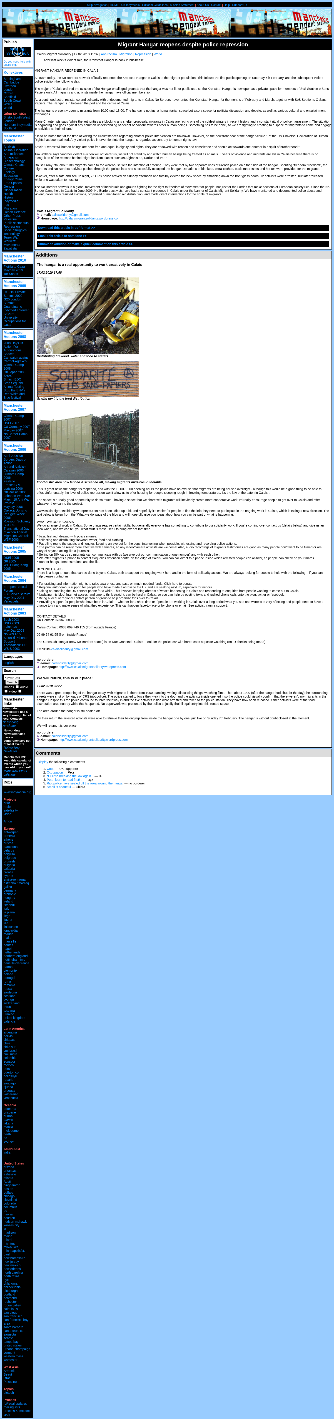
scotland (9, 996)
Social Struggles (15, 230)
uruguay (9, 1090)
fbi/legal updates (15, 1403)
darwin (8, 1120)
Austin (8, 1181)
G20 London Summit (12, 301)
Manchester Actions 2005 (15, 549)
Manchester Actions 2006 (15, 447)
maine (8, 1236)
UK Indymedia (130, 5)
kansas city (11, 1225)
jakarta (8, 1123)
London (9, 89)
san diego (10, 1312)
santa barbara (13, 1327)
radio (7, 807)
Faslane (9, 481)
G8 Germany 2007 (17, 426)
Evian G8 (10, 627)
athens (8, 839)
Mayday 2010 (13, 270)
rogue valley (12, 1305)
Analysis (9, 146)
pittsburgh (10, 1291)
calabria (9, 868)
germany (10, 890)
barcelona (11, 847)
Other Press (12, 215)
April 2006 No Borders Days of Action (15, 459)
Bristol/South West (17, 117)
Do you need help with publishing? (17, 63)
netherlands (12, 952)
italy (6, 908)
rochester (10, 1301)
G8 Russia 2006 (15, 492)
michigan (10, 1243)
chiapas (9, 1039)
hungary (9, 898)
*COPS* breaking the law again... (70, 776)
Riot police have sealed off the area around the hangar (85, 783)
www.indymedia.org (17, 792)
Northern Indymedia (18, 124)
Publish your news (17, 52)
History (9, 197)
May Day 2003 (14, 630)
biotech (9, 1392)
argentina (10, 1032)
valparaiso (11, 1094)
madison (10, 1232)
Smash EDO (12, 379)
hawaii (8, 1214)
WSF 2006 (11, 539)
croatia (8, 872)
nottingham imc (14, 959)
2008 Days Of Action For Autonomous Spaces (13, 348)
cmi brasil (10, 1050)
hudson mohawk (15, 1221)
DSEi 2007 (11, 423)
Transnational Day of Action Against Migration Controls (17, 532)
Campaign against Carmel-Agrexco (16, 359)
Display (43, 762)
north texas (11, 1276)
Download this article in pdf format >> (66, 227)
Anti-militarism (14, 154)
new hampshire (14, 1258)
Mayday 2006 (13, 507)
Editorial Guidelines (155, 5)
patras (8, 967)
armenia (9, 836)
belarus (9, 850)
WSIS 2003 (12, 648)
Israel (7, 1378)
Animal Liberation (16, 150)
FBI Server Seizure (17, 594)
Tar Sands (11, 274)
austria (8, 843)
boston (8, 1189)
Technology (12, 234)
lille (6, 923)
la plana (9, 912)
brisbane (10, 1112)
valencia (9, 1021)
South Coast (12, 100)
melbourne (11, 1130)
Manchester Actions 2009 (15, 284)
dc (5, 1210)
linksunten (11, 927)
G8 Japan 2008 (14, 372)
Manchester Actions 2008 (15, 335)
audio (24, 687)
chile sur (9, 1047)
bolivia (8, 1036)
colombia (10, 1058)
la (5, 1229)
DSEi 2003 (11, 623)
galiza (8, 887)
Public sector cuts (16, 223)
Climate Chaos (14, 164)
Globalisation (13, 190)
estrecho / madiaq (16, 883)
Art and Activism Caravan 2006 (15, 468)
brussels (9, 861)
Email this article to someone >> (62, 236)
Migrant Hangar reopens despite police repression (183, 44)
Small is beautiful (59, 787)
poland (8, 974)
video (13, 691)
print (7, 803)
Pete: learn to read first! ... (65, 779)
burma (8, 1116)
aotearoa (10, 1109)
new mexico (12, 1265)
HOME (114, 5)
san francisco (13, 1316)
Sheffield (10, 97)
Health (8, 194)
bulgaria (9, 865)
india (7, 1152)
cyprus (8, 876)
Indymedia (11, 201)
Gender (9, 186)
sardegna (10, 992)
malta (7, 938)
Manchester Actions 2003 (15, 611)
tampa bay (11, 1341)
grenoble (10, 894)
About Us (203, 5)
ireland (8, 901)
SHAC (8, 376)
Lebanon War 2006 (17, 496)
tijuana (8, 1087)
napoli (8, 948)
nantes (8, 945)
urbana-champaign (17, 1349)
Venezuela (11, 601)
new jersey (11, 1261)
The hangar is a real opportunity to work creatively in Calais (89, 264)
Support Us (239, 5)
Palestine (10, 219)
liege (7, 916)
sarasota (10, 1334)
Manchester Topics (14, 138)
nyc (6, 1280)
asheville (10, 1174)
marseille (10, 941)
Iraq (6, 205)
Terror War (11, 237)
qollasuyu (10, 1076)
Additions (47, 254)
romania (9, 985)
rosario (8, 1079)
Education (11, 175)
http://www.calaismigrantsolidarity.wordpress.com (93, 739)
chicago (9, 1196)
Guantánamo (13, 306)
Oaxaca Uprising (15, 510)
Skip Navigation (97, 5)
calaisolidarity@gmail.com (70, 215)
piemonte (10, 970)
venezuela (11, 1098)
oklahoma (10, 1283)
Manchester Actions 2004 (15, 578)
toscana (9, 1010)
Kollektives (13, 72)
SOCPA (9, 525)
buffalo (8, 1192)
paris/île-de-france (16, 963)
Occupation (55, 772)
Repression (143, 54)
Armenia (9, 1371)
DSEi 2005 (11, 558)
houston (9, 1218)
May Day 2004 (14, 598)
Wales (8, 104)
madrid (8, 934)
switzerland (12, 1003)
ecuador (9, 1061)
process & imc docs (17, 1411)
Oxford (8, 93)
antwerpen (11, 832)
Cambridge (11, 82)
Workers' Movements (12, 243)
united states (13, 1345)
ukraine (9, 1014)
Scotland (10, 128)
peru (7, 1069)
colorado (10, 1203)
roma (7, 981)
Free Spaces (13, 183)
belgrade (10, 857)
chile (7, 1043)
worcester (10, 1360)
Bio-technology (14, 161)
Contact (216, 5)
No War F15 (12, 634)
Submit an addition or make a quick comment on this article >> (85, 244)
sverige (9, 999)
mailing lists (12, 1407)
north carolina (13, 1272)
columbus (10, 1207)
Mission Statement (182, 5)
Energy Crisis (13, 179)
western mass (13, 1356)
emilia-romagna (14, 879)
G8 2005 (10, 561)
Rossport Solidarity (17, 521)
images (9, 687)
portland (9, 1294)
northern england (16, 956)
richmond (10, 1298)
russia (8, 989)
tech (7, 1414)
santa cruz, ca (13, 1331)
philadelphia (12, 1287)
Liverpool (10, 86)
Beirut (8, 1374)
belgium (9, 854)
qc (5, 1138)
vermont (9, 1352)
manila (8, 1127)
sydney (9, 1141)
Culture (9, 168)
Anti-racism (109, 54)
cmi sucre (10, 1054)
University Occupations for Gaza (15, 321)
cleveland (10, 1200)
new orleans (12, 1269)
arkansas (10, 1170)
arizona (9, 1167)
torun (7, 1007)
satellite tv (11, 810)
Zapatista (10, 248)
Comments (48, 753)
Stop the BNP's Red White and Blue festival (14, 393)
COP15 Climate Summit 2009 (15, 293)
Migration (125, 54)
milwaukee (11, 1247)
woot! (50, 769)
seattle (8, 1338)
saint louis (11, 1309)
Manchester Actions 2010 (15, 258)
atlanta (8, 1178)
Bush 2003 (11, 619)
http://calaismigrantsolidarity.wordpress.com (89, 218)
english (9, 663)
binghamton (12, 1185)
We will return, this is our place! (65, 678)
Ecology (9, 172)
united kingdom (14, 1018)
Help (227, 5)
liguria (8, 919)
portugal (9, 978)
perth (7, 1134)
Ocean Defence (15, 212)
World (158, 54)
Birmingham (12, 79)
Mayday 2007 (13, 430)
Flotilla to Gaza (14, 266)
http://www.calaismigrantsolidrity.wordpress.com (92, 667)
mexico (9, 1065)
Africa (8, 821)
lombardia (10, 930)
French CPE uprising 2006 (13, 486)
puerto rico (11, 1072)
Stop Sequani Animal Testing (14, 384)
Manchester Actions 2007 (15, 407)
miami (8, 1240)
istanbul (9, 905)
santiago (10, 1083)
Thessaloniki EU (15, 645)
